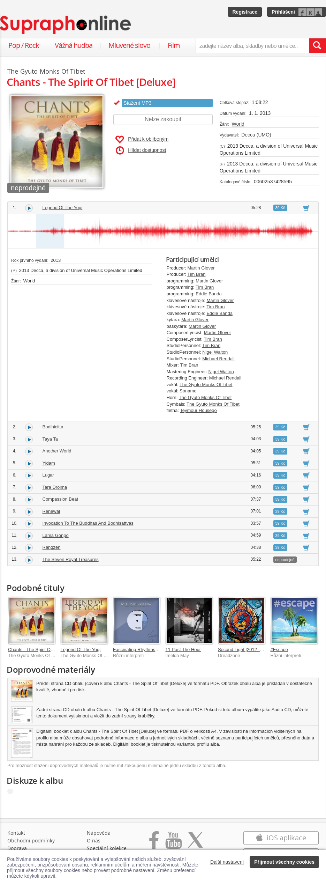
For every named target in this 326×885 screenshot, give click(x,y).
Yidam (49, 463)
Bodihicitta (53, 426)
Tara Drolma (55, 487)
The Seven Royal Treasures (71, 559)
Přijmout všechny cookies (284, 862)
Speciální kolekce (107, 848)
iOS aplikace (281, 837)
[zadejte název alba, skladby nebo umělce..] (252, 45)
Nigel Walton (215, 352)
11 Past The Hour (183, 649)
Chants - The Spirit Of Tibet (35, 649)
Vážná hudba (73, 45)
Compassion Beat (60, 499)
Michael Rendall (218, 358)
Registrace (244, 12)
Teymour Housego (198, 410)
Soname (188, 390)
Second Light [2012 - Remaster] (250, 649)
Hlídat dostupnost (141, 150)
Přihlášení (283, 12)
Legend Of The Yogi (63, 207)
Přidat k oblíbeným (141, 139)
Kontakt (16, 832)
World (238, 124)
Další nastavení (227, 862)
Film (174, 45)
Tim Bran (196, 274)
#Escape (279, 649)
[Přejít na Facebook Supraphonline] (154, 843)
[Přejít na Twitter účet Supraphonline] (195, 843)
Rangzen (52, 547)
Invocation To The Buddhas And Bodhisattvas (88, 523)
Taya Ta (50, 439)
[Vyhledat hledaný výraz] (317, 45)
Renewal (51, 511)
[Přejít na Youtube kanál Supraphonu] (173, 843)
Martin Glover (201, 268)
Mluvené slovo (129, 45)
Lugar (48, 475)
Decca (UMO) (256, 135)
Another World (57, 450)
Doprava (17, 848)
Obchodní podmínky (31, 840)
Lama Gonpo (56, 535)
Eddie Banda (208, 293)
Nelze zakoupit (163, 119)
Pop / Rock (23, 45)
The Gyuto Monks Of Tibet (206, 384)
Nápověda (99, 832)
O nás (93, 840)
